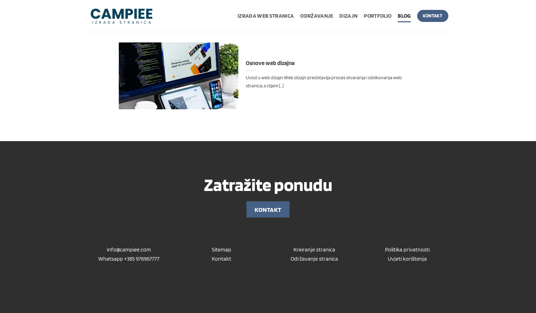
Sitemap (221, 249)
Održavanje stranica (314, 258)
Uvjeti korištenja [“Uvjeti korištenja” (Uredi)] (407, 258)
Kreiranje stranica (314, 249)
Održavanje (316, 15)
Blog (404, 15)
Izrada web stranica (266, 15)
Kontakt (221, 258)
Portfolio (377, 15)
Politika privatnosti (407, 249)
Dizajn (348, 15)
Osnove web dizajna (270, 62)
